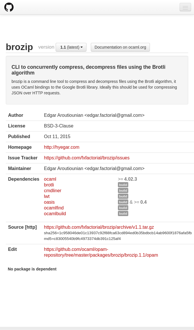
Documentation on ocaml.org (120, 47)
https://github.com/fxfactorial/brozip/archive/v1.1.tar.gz (99, 227)
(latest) (71, 47)
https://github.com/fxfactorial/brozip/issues (86, 157)
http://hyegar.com (61, 147)
